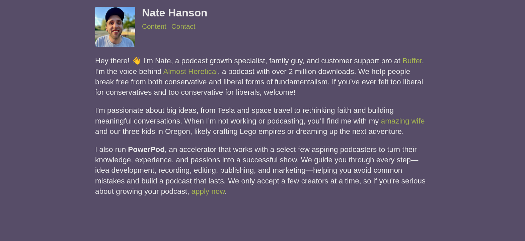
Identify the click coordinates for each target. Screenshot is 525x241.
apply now (208, 191)
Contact (183, 26)
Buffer (412, 61)
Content (154, 26)
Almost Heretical (190, 71)
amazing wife (403, 121)
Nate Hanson (175, 13)
